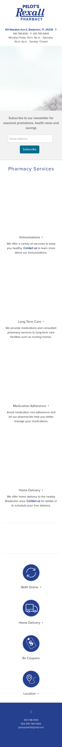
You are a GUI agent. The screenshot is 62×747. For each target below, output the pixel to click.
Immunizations (30, 237)
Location (30, 693)
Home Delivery (30, 490)
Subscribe (29, 149)
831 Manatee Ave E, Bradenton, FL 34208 (29, 29)
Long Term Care (30, 321)
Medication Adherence (30, 405)
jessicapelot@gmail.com (31, 727)
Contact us (30, 248)
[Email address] (30, 139)
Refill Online (30, 587)
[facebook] (31, 712)
